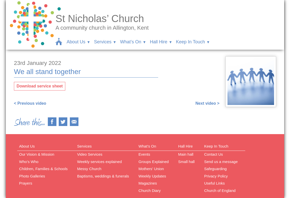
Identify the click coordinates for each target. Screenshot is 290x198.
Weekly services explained (99, 161)
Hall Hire (158, 41)
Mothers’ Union (151, 169)
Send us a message (221, 161)
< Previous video (30, 103)
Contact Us (213, 154)
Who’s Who (28, 161)
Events (144, 154)
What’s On (130, 41)
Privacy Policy (216, 176)
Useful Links (214, 183)
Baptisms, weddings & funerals (103, 176)
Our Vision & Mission (36, 154)
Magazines (147, 183)
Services (102, 41)
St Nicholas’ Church (99, 18)
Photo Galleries (32, 176)
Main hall (185, 154)
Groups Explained (153, 161)
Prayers (25, 183)
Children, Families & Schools (43, 169)
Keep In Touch (190, 41)
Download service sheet (40, 86)
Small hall (186, 161)
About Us (76, 41)
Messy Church (89, 169)
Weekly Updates (152, 176)
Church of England (220, 190)
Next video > (207, 103)
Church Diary (149, 190)
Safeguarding (215, 169)
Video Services (89, 154)
